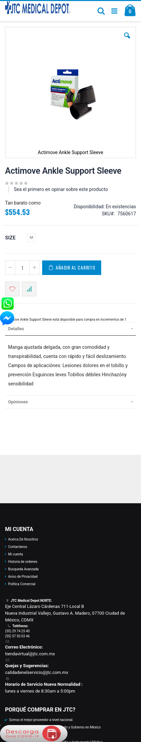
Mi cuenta (15, 554)
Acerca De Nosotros (23, 539)
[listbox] (32, 238)
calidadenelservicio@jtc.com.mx (36, 672)
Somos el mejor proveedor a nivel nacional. (41, 720)
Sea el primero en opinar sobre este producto (61, 189)
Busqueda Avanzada (23, 569)
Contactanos (17, 547)
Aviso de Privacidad (22, 576)
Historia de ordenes (22, 562)
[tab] (70, 329)
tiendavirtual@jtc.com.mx (30, 653)
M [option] (31, 237)
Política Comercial (21, 584)
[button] (127, 40)
